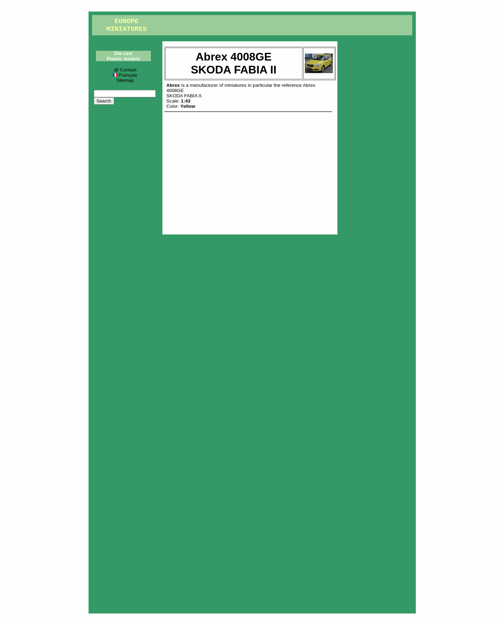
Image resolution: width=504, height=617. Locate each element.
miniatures (236, 85)
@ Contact (125, 69)
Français (125, 75)
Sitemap (125, 80)
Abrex (173, 85)
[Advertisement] (250, 171)
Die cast (123, 53)
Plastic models (123, 58)
